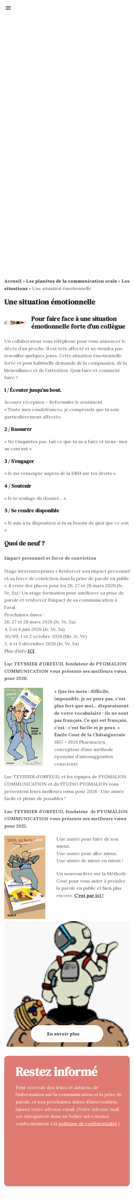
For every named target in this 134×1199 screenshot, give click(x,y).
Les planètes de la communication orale (71, 281)
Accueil (13, 281)
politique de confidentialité (88, 1123)
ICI (31, 651)
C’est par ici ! (88, 895)
